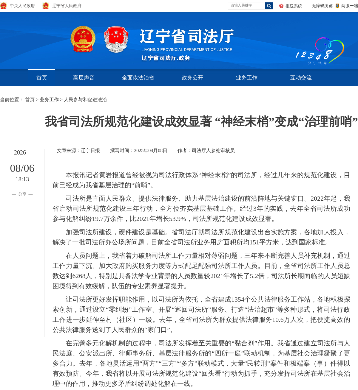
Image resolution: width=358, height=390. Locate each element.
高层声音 (84, 78)
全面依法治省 (138, 78)
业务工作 (246, 78)
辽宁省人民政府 (66, 6)
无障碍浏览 (322, 6)
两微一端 (349, 6)
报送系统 (294, 6)
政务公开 (192, 78)
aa (294, 38)
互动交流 (301, 78)
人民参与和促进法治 (85, 99)
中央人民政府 (22, 6)
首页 (41, 78)
